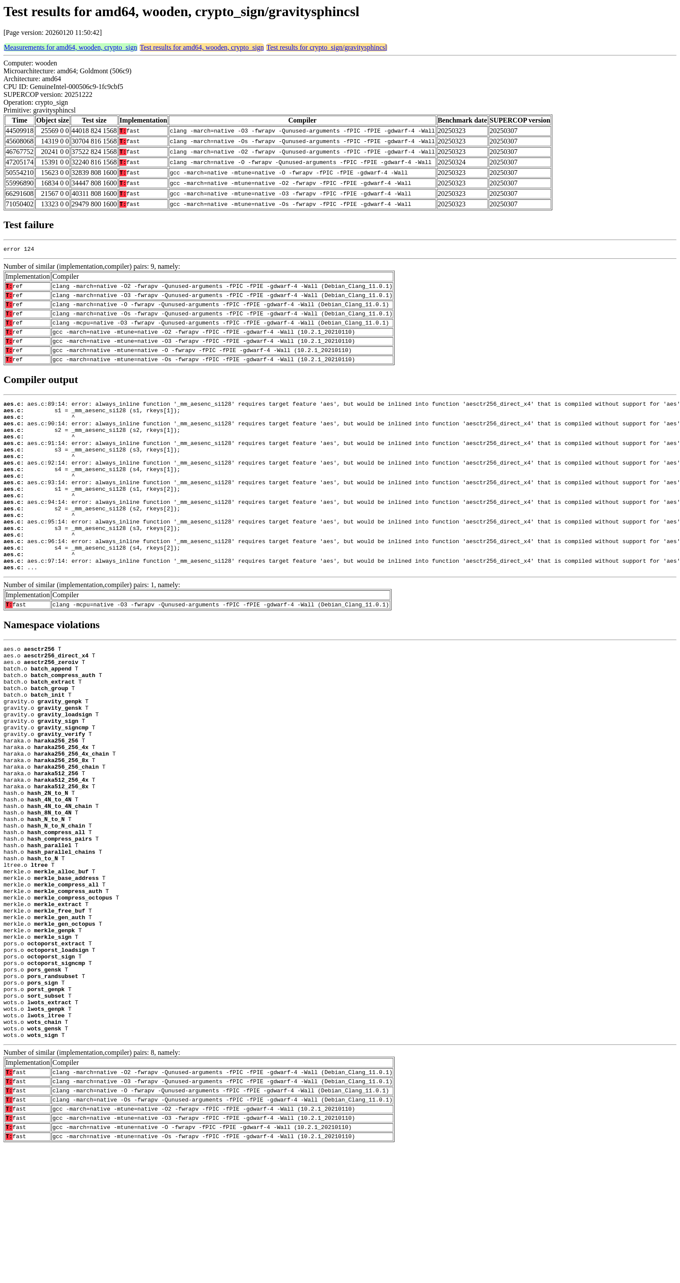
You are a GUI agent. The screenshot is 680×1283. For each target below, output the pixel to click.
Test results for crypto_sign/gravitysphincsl (326, 47)
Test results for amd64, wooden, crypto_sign (202, 47)
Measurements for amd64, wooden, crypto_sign (70, 47)
